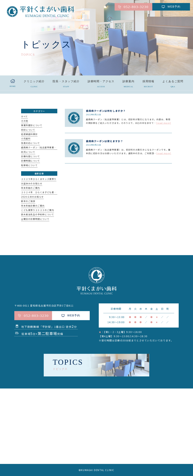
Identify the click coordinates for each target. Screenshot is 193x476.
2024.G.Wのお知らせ (32, 196)
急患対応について (30, 143)
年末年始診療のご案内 (33, 205)
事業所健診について (31, 125)
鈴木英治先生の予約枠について (37, 214)
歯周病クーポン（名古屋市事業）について (43, 147)
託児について (28, 151)
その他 (24, 120)
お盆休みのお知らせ (31, 183)
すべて (24, 116)
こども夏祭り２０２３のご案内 (37, 210)
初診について (28, 129)
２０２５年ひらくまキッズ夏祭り (38, 178)
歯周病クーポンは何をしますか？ (106, 111)
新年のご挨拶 (28, 201)
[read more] (163, 122)
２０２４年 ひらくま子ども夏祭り (40, 192)
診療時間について (30, 160)
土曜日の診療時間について (35, 218)
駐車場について (29, 165)
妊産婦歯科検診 (29, 134)
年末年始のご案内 (30, 187)
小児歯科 (25, 138)
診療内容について (30, 156)
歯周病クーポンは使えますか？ (104, 141)
